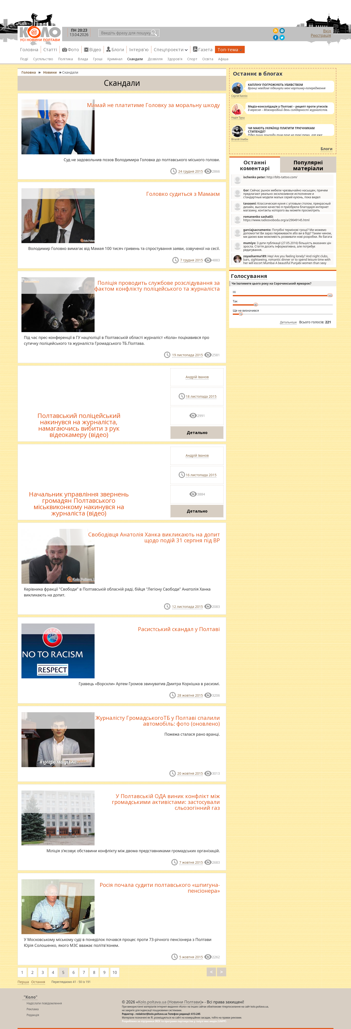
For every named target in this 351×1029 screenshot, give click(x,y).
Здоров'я (174, 59)
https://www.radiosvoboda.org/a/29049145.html (271, 219)
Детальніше (288, 322)
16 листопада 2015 (201, 475)
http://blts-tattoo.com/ (265, 180)
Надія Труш (238, 117)
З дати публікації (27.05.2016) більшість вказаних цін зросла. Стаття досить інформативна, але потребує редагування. (282, 246)
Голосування (249, 275)
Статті (50, 49)
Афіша (223, 59)
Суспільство (43, 59)
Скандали (135, 59)
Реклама (33, 1009)
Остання (38, 982)
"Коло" (31, 997)
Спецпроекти (171, 49)
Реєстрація (321, 35)
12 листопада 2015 (187, 606)
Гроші (97, 59)
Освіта (207, 59)
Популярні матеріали (308, 165)
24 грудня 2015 (190, 171)
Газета (205, 49)
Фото (73, 49)
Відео (95, 49)
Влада (83, 59)
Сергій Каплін (239, 96)
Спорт (192, 59)
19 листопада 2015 (187, 355)
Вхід (327, 31)
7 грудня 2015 (191, 260)
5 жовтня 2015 (191, 957)
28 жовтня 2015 (190, 695)
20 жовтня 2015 (190, 773)
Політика (65, 59)
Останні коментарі (255, 165)
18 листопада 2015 (201, 396)
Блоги (117, 49)
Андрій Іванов (197, 377)
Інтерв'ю (139, 49)
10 (114, 972)
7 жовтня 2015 (191, 862)
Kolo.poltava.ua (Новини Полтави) (169, 1002)
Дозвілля (155, 59)
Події (24, 59)
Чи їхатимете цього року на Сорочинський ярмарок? (271, 283)
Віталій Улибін (239, 139)
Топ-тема (229, 49)
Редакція (33, 1015)
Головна (29, 49)
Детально (197, 432)
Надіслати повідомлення (44, 1003)
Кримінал (114, 59)
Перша (23, 982)
